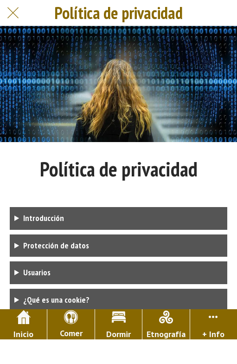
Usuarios (37, 272)
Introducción (43, 218)
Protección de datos (56, 245)
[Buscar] (224, 13)
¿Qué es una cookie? (56, 299)
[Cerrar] (13, 13)
